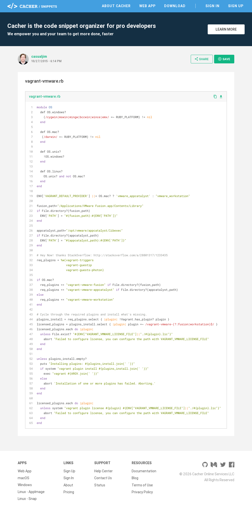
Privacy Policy (142, 492)
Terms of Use (142, 485)
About (68, 485)
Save (224, 59)
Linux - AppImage (31, 492)
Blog (135, 478)
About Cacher (116, 6)
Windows (25, 485)
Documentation (144, 471)
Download (175, 6)
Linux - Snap (27, 498)
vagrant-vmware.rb (44, 96)
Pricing (68, 492)
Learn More (226, 29)
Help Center (103, 471)
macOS (23, 478)
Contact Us (103, 478)
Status (99, 485)
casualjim (39, 56)
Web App (147, 6)
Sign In (212, 6)
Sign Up (235, 6)
